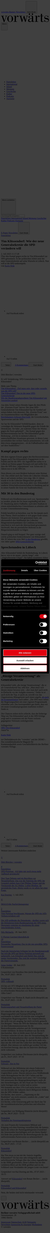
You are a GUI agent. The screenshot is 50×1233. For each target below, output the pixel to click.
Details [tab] (24, 570)
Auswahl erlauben (24, 660)
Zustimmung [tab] (9, 570)
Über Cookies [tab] (40, 570)
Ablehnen (24, 668)
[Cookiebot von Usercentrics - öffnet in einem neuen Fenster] (35, 563)
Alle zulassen (25, 653)
